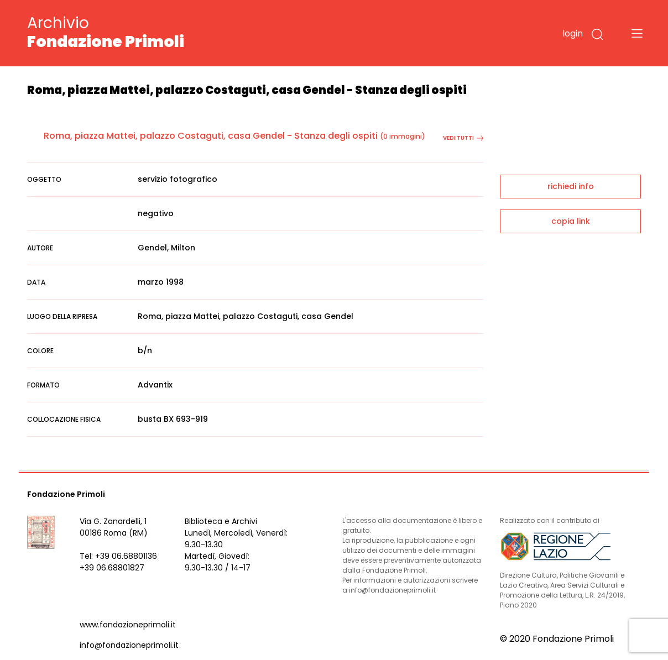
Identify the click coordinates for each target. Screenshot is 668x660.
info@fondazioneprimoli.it (129, 645)
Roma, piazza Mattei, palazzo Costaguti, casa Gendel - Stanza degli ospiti (211, 135)
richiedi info (570, 186)
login (572, 33)
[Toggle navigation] (637, 33)
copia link (570, 221)
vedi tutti (463, 138)
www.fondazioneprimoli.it (128, 624)
